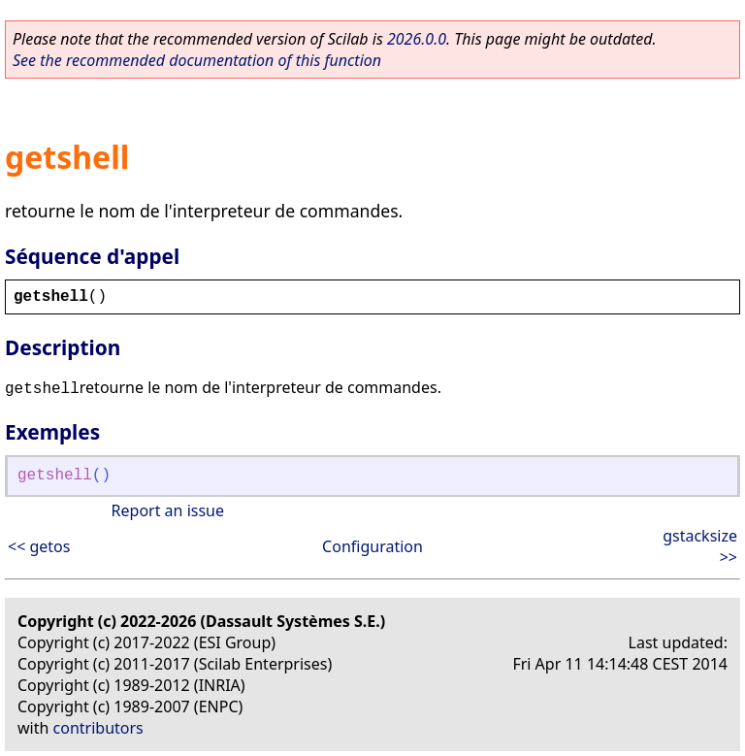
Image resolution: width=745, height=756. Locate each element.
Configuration (372, 546)
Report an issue (168, 510)
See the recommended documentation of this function (197, 60)
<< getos (39, 546)
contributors (98, 728)
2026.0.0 (416, 38)
